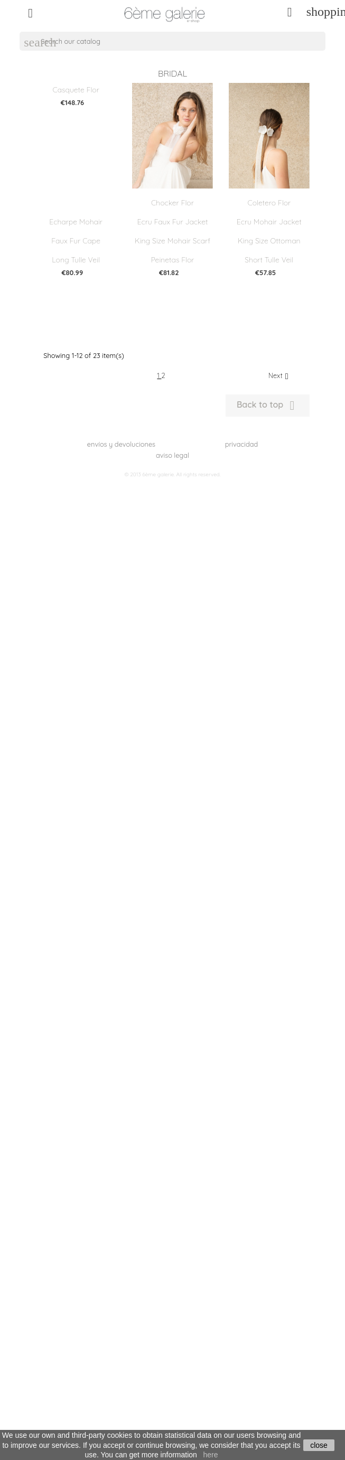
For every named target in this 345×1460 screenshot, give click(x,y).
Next (279, 376)
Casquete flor (75, 90)
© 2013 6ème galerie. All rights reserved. (172, 474)
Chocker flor (172, 203)
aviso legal (172, 455)
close (319, 1445)
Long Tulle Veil (76, 260)
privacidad (241, 444)
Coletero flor (269, 203)
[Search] (172, 41)
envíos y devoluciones (121, 444)
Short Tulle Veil (269, 260)
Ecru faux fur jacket (172, 222)
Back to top (268, 405)
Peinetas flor (172, 260)
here (210, 1454)
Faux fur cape (75, 241)
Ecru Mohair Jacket (269, 222)
